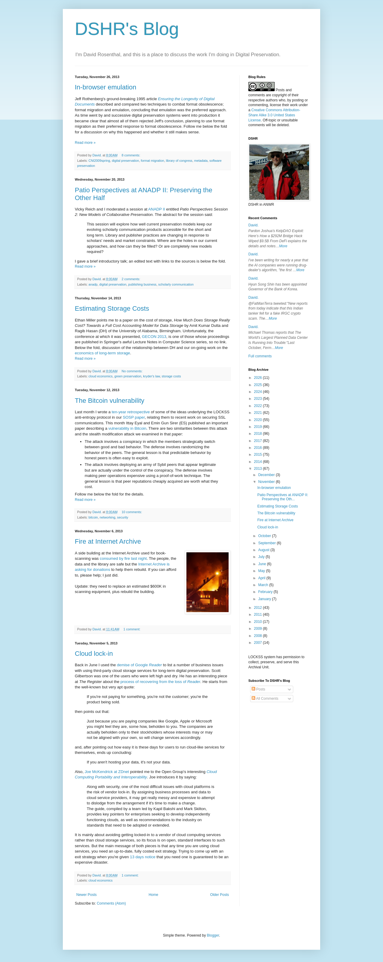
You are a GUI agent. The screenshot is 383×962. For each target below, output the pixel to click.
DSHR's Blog (127, 29)
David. (253, 225)
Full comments (260, 356)
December (267, 475)
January (265, 599)
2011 (258, 614)
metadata (201, 160)
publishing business (142, 284)
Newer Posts (86, 895)
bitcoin (93, 517)
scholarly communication (176, 284)
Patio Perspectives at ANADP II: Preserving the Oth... (282, 497)
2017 (258, 441)
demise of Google (139, 665)
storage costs (171, 376)
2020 (258, 420)
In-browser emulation (105, 87)
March (263, 585)
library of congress (179, 160)
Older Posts (219, 895)
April (262, 578)
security (122, 517)
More (283, 246)
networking (107, 517)
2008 (258, 636)
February (265, 592)
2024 (258, 392)
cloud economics (101, 376)
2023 (258, 399)
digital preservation (125, 160)
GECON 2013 (154, 336)
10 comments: (132, 512)
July (262, 557)
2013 (258, 468)
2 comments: (131, 279)
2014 (258, 462)
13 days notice (142, 857)
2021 (258, 413)
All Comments (265, 698)
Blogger (213, 935)
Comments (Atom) (111, 903)
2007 (258, 643)
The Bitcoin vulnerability (109, 400)
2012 (258, 608)
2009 (258, 628)
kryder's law (151, 376)
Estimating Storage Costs (112, 308)
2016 (258, 448)
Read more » (85, 143)
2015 (258, 454)
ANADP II (156, 209)
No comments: (133, 371)
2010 (258, 622)
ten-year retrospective (131, 412)
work (293, 105)
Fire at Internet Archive (108, 541)
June (262, 564)
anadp (93, 284)
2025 (258, 385)
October (265, 536)
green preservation (127, 376)
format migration (152, 160)
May (262, 571)
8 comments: (131, 155)
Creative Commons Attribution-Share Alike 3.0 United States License (274, 115)
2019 (258, 427)
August (264, 550)
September (267, 543)
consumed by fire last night (123, 558)
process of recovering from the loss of (160, 681)
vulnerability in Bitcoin (127, 428)
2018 (258, 434)
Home (153, 895)
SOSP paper (134, 417)
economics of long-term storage (102, 353)
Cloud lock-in (94, 653)
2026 (258, 378)
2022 (258, 406)
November (267, 482)
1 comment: (132, 629)
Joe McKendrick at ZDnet (107, 771)
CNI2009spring (99, 160)
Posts (258, 689)
